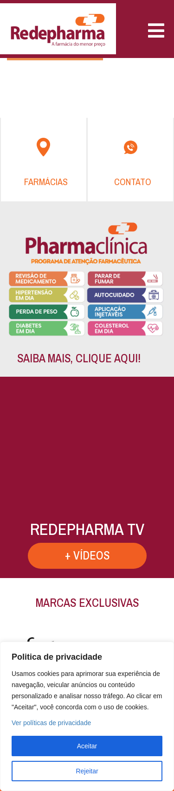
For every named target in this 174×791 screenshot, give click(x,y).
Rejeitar (87, 771)
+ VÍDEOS (87, 555)
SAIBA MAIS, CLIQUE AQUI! (79, 358)
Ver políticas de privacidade (51, 723)
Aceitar (87, 746)
